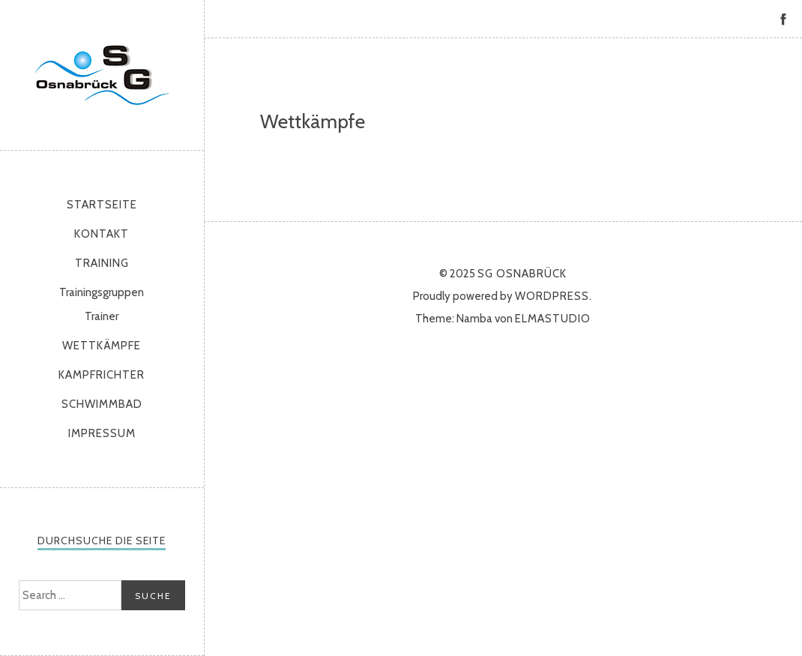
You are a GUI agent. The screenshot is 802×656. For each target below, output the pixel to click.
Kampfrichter (101, 375)
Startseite (102, 204)
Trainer (101, 316)
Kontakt (101, 234)
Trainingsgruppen (101, 292)
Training (102, 263)
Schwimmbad (101, 404)
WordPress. (553, 296)
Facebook (783, 18)
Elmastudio (553, 318)
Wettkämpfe (101, 345)
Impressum (102, 433)
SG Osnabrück (102, 75)
